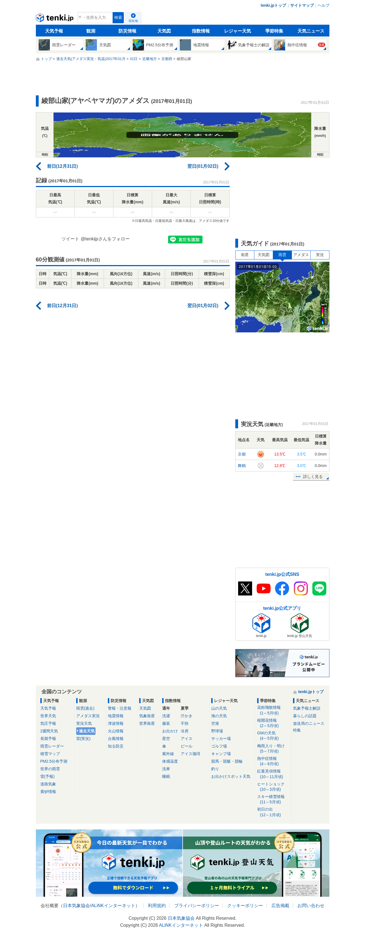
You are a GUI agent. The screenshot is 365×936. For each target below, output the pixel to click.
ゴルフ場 (219, 746)
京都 (242, 454)
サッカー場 (221, 738)
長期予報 (48, 738)
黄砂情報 (48, 791)
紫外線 (168, 753)
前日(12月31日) (62, 166)
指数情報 (201, 31)
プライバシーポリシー (196, 905)
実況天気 (84, 723)
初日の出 (273, 812)
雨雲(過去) (85, 708)
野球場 (217, 731)
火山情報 (116, 731)
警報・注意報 (119, 708)
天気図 (164, 31)
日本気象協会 (76, 905)
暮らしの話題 (305, 716)
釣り (215, 769)
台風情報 (116, 738)
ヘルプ (323, 5)
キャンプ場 (221, 753)
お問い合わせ (310, 905)
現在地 (133, 20)
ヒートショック (273, 787)
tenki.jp (55, 19)
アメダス (301, 254)
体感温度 (170, 761)
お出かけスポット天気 (230, 776)
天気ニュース (310, 31)
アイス (186, 738)
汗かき (186, 716)
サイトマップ (302, 5)
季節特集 (274, 31)
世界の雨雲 (50, 769)
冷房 (185, 731)
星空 (166, 738)
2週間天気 (49, 731)
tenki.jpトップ (273, 5)
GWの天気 (273, 736)
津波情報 (116, 723)
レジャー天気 (237, 31)
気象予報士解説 (306, 708)
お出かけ (170, 731)
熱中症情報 (273, 761)
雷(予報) (47, 776)
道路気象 (48, 784)
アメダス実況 (88, 716)
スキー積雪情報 (273, 799)
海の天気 (219, 716)
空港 (215, 723)
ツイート (70, 238)
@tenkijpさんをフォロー (105, 238)
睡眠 (166, 776)
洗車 (166, 769)
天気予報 (54, 31)
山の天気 (219, 708)
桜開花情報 (273, 723)
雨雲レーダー (52, 746)
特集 (297, 730)
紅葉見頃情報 (273, 774)
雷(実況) (83, 738)
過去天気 (87, 731)
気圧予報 (48, 723)
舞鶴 (242, 465)
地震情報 (116, 716)
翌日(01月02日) (202, 166)
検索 (118, 17)
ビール (186, 746)
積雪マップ (50, 753)
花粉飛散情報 (273, 710)
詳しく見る (313, 476)
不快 (185, 723)
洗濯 (166, 716)
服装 (166, 723)
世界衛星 (147, 723)
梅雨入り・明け (273, 749)
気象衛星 (147, 716)
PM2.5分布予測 (53, 761)
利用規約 (157, 905)
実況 (320, 254)
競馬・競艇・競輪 (227, 761)
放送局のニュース (308, 723)
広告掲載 (280, 905)
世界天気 (48, 716)
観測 (90, 31)
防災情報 (127, 31)
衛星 (245, 254)
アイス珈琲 (190, 753)
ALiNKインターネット (113, 905)
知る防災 (116, 746)
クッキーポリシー (245, 905)
